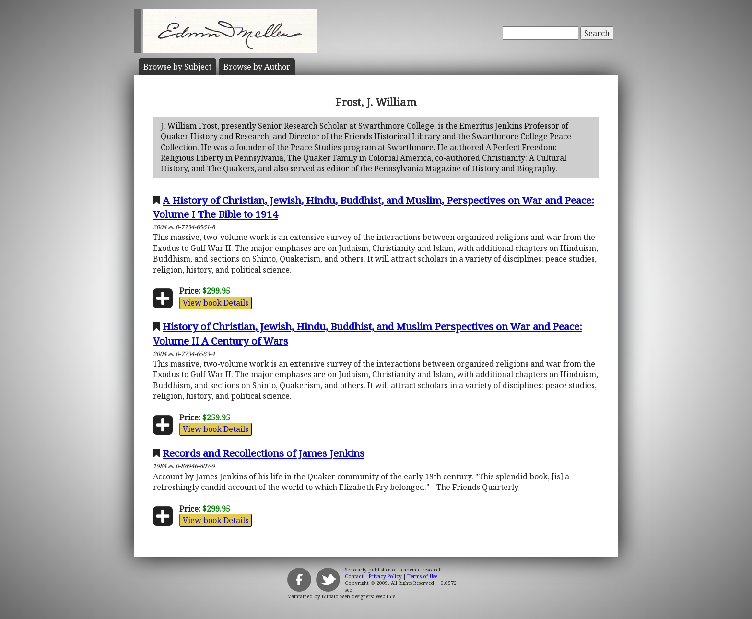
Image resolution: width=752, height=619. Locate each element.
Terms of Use (422, 576)
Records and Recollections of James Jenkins (263, 453)
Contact (354, 576)
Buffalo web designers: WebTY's (358, 596)
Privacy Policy (385, 576)
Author (256, 67)
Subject (177, 67)
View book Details (215, 303)
